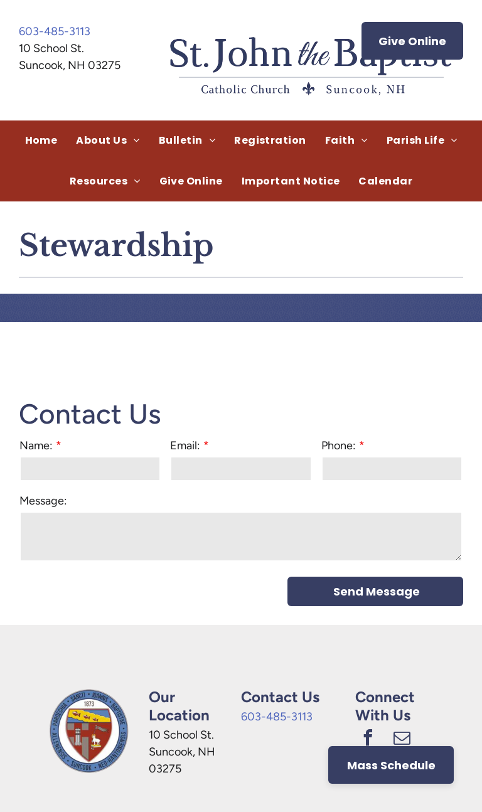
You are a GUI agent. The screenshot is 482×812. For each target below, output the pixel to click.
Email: (185, 445)
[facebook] (367, 739)
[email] (401, 739)
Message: (43, 501)
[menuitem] (41, 140)
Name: (36, 445)
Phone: (338, 445)
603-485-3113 (54, 31)
